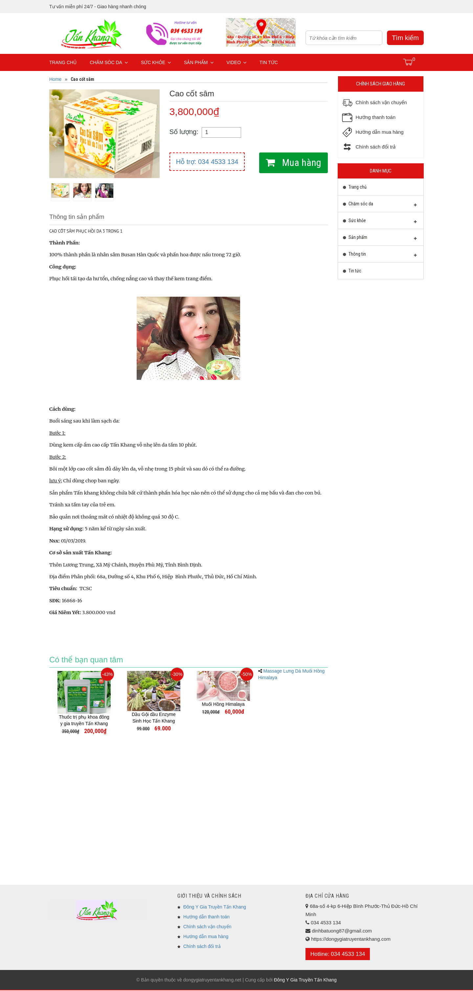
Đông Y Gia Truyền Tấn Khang (214, 907)
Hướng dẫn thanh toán (206, 917)
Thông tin (380, 255)
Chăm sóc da (109, 62)
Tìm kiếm (405, 37)
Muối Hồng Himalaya (223, 704)
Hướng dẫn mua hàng (205, 937)
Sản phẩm (198, 62)
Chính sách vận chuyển (207, 927)
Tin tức (268, 62)
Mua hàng (300, 162)
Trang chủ (63, 62)
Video (237, 62)
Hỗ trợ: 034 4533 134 (207, 161)
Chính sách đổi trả (202, 947)
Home (55, 79)
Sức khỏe (156, 62)
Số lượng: (183, 131)
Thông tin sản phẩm (78, 217)
